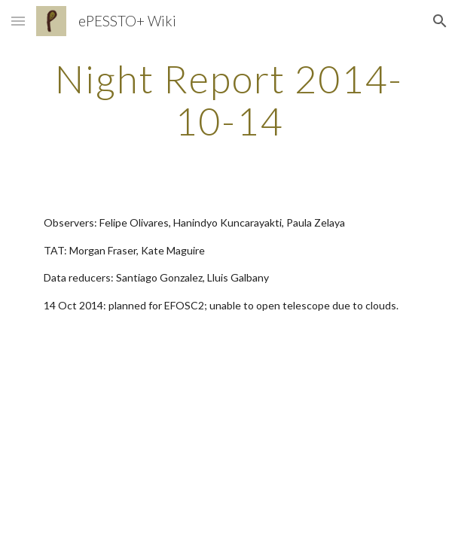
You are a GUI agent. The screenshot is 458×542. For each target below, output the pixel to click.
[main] (229, 100)
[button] (18, 20)
